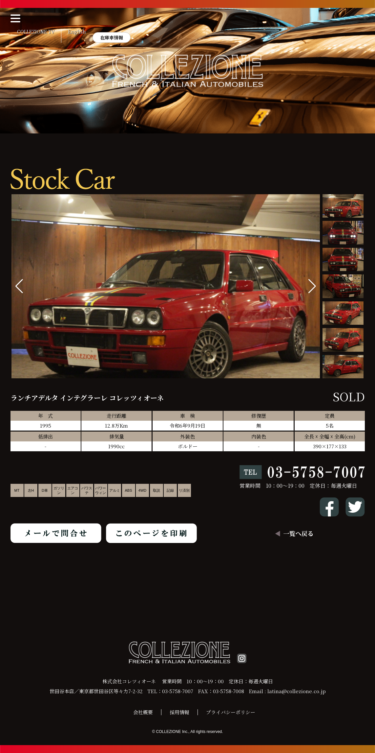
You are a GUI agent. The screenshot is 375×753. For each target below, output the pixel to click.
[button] (312, 286)
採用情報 (179, 712)
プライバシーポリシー (230, 712)
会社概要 (143, 712)
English (77, 32)
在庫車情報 (111, 37)
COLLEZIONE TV (35, 32)
